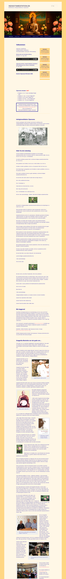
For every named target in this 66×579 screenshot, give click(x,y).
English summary (35, 36)
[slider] (35, 59)
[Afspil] (17, 59)
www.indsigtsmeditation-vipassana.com (27, 107)
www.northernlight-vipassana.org (23, 330)
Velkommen (11, 36)
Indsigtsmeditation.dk (19, 6)
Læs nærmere (45, 53)
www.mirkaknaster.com (44, 567)
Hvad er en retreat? (48, 36)
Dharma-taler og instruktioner (26, 36)
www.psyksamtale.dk (39, 323)
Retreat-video (17, 36)
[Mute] (33, 59)
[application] (27, 59)
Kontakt (41, 36)
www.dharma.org (42, 571)
